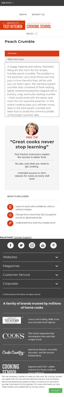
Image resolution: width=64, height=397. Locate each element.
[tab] (32, 54)
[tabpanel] (32, 91)
